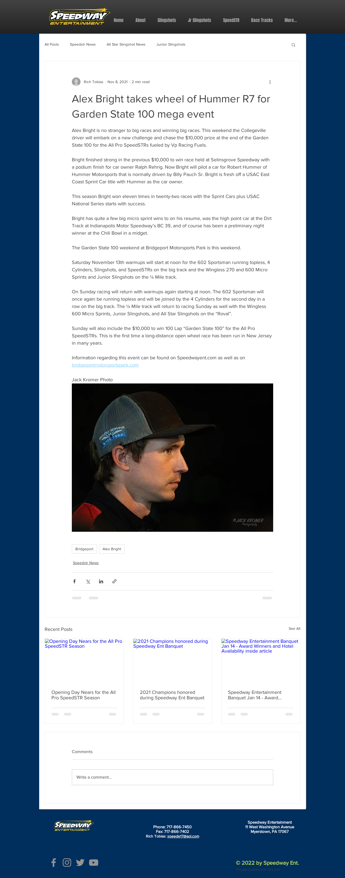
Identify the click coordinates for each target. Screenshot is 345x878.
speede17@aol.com (183, 836)
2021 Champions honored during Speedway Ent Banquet (172, 695)
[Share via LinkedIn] (101, 581)
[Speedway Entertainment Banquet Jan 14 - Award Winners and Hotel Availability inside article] (260, 661)
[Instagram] (67, 862)
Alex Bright (112, 549)
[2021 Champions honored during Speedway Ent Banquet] (172, 661)
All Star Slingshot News (126, 44)
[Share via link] (114, 581)
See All (294, 628)
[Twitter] (80, 862)
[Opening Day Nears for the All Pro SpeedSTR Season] (84, 661)
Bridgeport (84, 549)
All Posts (52, 44)
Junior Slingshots (171, 44)
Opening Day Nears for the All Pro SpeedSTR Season (83, 695)
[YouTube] (93, 862)
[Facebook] (53, 862)
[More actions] (270, 81)
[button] (293, 44)
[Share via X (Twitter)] (87, 581)
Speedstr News (83, 44)
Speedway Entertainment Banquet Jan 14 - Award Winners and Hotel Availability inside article (259, 695)
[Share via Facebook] (74, 581)
